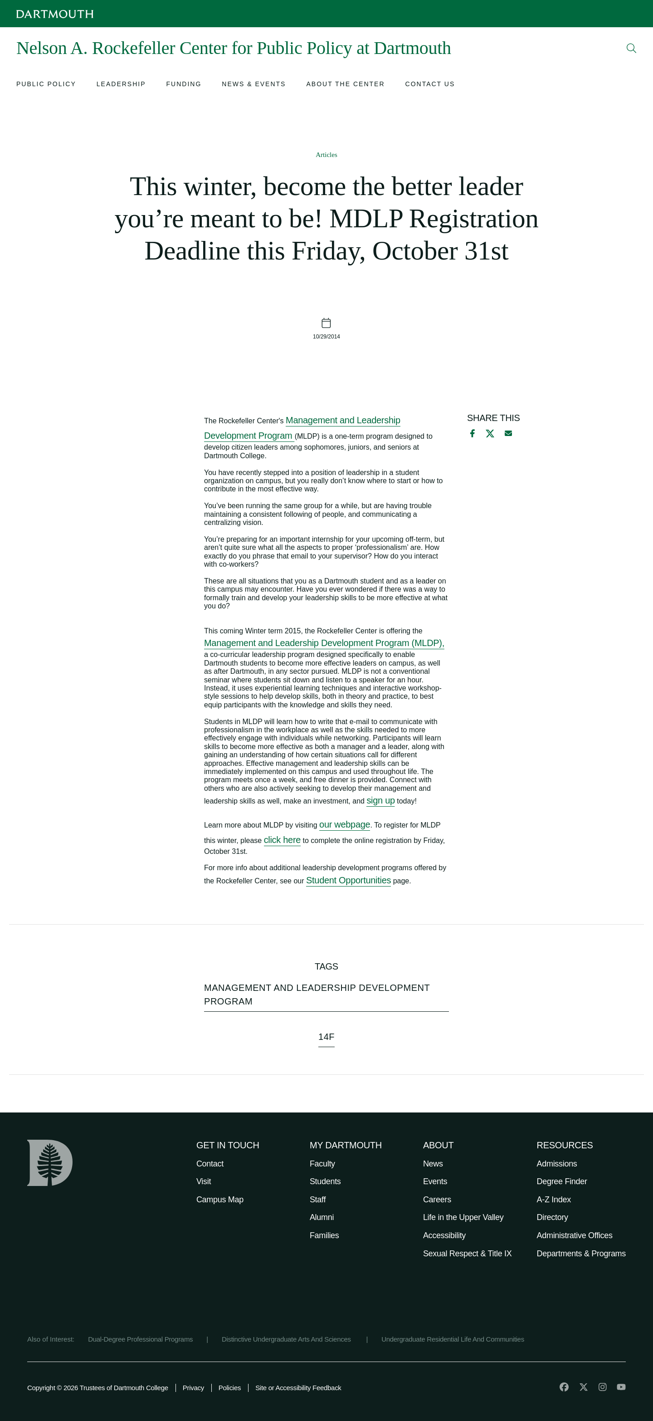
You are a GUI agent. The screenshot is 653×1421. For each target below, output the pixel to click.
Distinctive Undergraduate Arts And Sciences (287, 1339)
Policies (230, 1388)
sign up (380, 800)
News (433, 1163)
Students (325, 1181)
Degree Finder (562, 1181)
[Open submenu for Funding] (184, 85)
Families (324, 1235)
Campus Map (220, 1199)
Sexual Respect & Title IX (467, 1253)
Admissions (557, 1163)
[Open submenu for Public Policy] (46, 85)
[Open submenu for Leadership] (121, 85)
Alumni (322, 1217)
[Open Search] (632, 48)
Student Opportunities (348, 880)
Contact (210, 1163)
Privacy (193, 1388)
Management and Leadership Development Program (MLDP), (324, 643)
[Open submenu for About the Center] (345, 85)
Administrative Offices (575, 1235)
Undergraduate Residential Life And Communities (452, 1339)
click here (282, 840)
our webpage (344, 824)
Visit (203, 1181)
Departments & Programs (581, 1253)
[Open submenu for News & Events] (254, 85)
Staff (318, 1199)
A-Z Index (554, 1199)
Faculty (322, 1163)
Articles (326, 154)
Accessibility (444, 1235)
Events (435, 1181)
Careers (437, 1199)
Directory (552, 1217)
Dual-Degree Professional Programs (140, 1339)
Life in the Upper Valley (463, 1217)
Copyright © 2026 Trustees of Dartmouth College (97, 1388)
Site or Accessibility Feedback (298, 1388)
